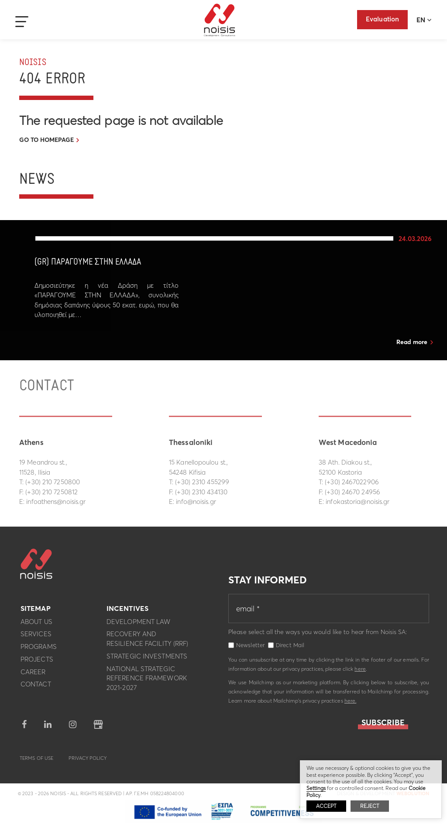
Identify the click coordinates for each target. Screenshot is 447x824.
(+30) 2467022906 (352, 482)
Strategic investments (147, 659)
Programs (39, 649)
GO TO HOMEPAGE (46, 140)
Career (33, 674)
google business (98, 727)
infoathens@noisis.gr (56, 501)
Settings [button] (316, 788)
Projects (37, 662)
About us (36, 624)
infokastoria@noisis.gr (357, 501)
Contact (36, 687)
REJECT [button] (369, 806)
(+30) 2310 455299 (202, 482)
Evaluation (382, 19)
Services (36, 637)
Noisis (220, 20)
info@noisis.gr (196, 501)
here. (350, 703)
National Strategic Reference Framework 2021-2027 (147, 681)
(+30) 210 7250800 (52, 482)
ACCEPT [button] (326, 806)
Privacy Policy (88, 761)
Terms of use (36, 761)
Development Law (139, 624)
